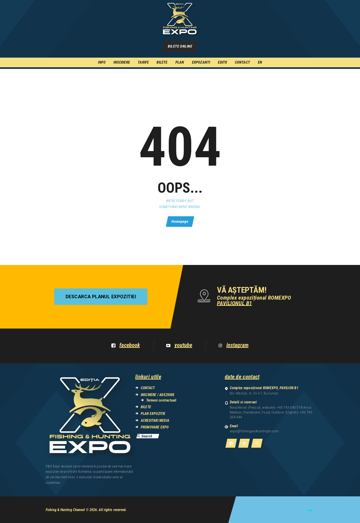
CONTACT (148, 388)
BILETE (146, 407)
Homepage (180, 221)
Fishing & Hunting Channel (65, 510)
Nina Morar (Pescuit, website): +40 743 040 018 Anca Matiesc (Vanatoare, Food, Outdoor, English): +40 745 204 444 (271, 412)
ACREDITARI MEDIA (155, 420)
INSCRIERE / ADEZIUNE (157, 395)
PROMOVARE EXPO (155, 427)
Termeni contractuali (161, 400)
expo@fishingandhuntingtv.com (254, 431)
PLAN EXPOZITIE (153, 413)
